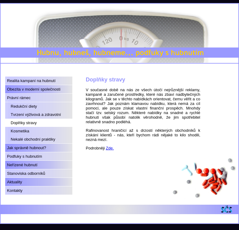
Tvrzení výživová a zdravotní (36, 114)
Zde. (110, 148)
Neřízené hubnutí (22, 165)
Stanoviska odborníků (26, 173)
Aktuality (14, 182)
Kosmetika (20, 131)
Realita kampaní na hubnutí (31, 80)
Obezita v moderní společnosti (33, 89)
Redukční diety (24, 106)
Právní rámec (19, 97)
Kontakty (15, 190)
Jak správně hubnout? (26, 148)
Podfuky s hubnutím (24, 156)
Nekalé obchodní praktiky (33, 139)
